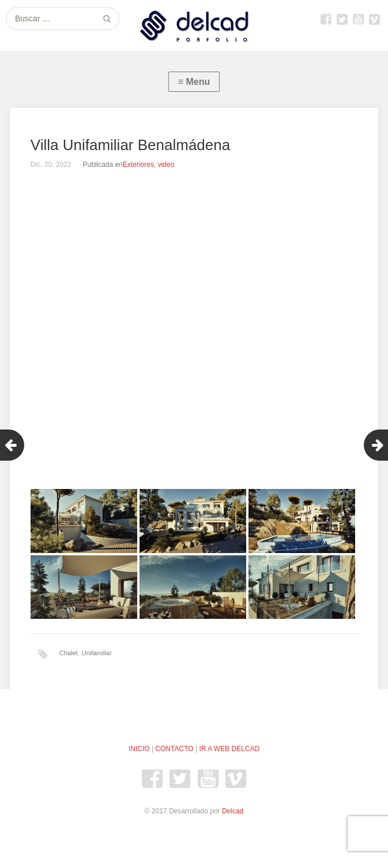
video (166, 164)
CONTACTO (174, 749)
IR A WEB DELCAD (229, 749)
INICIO (139, 749)
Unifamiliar (97, 652)
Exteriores (138, 164)
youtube (358, 19)
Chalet (68, 652)
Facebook (325, 19)
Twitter (342, 19)
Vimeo (374, 19)
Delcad (232, 811)
